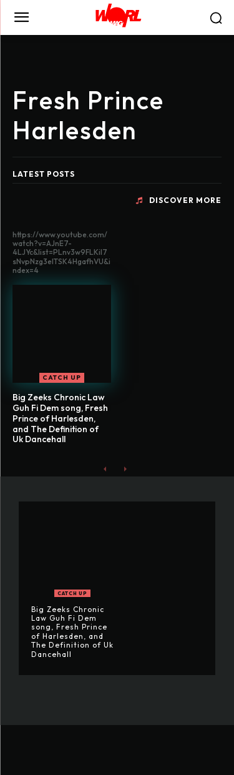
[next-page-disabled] (125, 468)
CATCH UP (61, 377)
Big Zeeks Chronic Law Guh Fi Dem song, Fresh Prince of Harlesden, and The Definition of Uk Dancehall (60, 418)
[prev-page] (105, 468)
